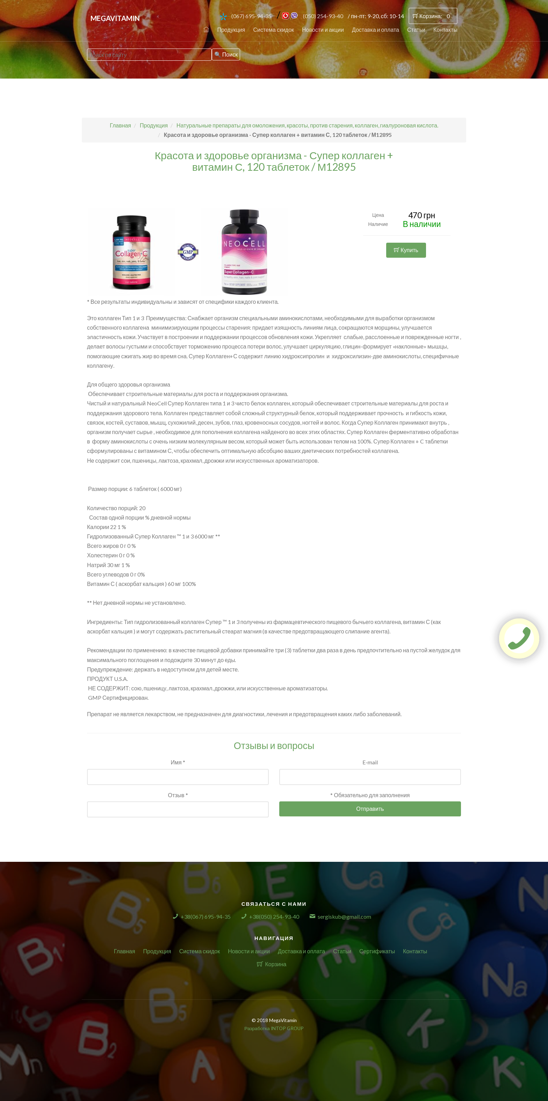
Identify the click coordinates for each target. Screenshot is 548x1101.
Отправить (370, 808)
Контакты (445, 29)
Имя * (178, 762)
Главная (124, 951)
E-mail (370, 762)
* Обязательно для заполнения (370, 795)
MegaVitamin (115, 18)
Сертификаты (377, 951)
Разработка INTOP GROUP (273, 1028)
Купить (406, 250)
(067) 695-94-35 (251, 16)
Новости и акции (323, 29)
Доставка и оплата (375, 29)
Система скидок (273, 29)
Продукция (231, 29)
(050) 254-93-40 (323, 16)
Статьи (416, 29)
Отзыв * (178, 795)
